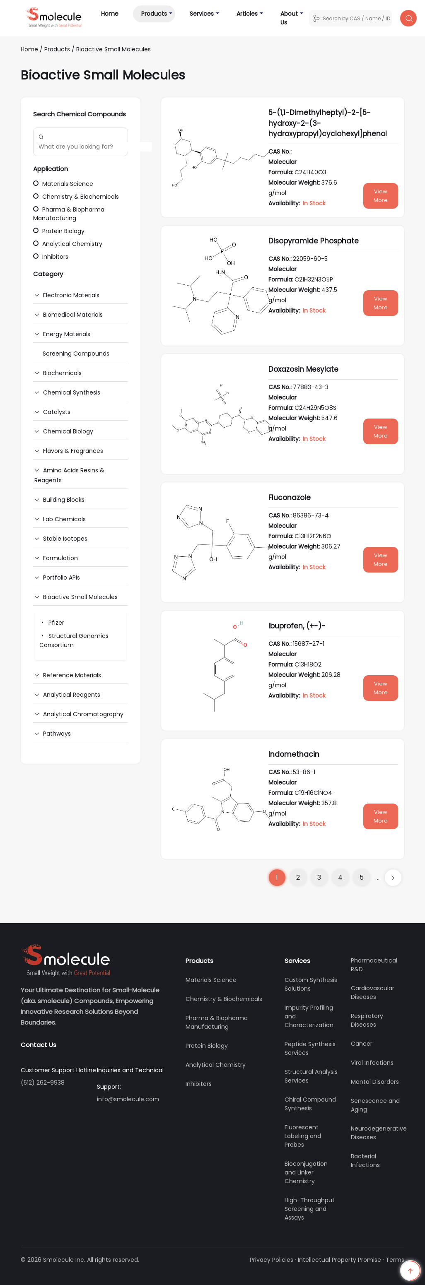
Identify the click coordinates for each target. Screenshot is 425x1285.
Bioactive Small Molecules (113, 49)
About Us (289, 18)
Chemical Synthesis (71, 392)
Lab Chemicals (64, 519)
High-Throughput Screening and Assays (310, 1209)
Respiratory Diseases (367, 1020)
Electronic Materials (71, 295)
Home (114, 13)
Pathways (57, 733)
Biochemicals (62, 373)
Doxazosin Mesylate (303, 369)
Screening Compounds (76, 353)
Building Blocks (64, 500)
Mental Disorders (375, 1082)
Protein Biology (59, 231)
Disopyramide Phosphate (313, 241)
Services (202, 14)
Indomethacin (293, 754)
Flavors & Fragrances (73, 451)
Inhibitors (50, 257)
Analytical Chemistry (67, 244)
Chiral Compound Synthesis (310, 1103)
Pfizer (51, 622)
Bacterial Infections (365, 1160)
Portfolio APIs (61, 577)
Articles (247, 14)
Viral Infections (372, 1063)
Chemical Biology (68, 431)
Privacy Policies (271, 1260)
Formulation (60, 558)
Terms (395, 1260)
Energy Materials (66, 334)
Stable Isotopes (65, 538)
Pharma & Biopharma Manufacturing (68, 213)
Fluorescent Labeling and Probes (303, 1136)
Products (154, 14)
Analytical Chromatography (83, 714)
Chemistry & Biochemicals (76, 197)
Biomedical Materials (73, 314)
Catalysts (56, 412)
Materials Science (63, 184)
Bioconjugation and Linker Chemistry (306, 1172)
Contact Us (38, 1044)
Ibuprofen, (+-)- (297, 626)
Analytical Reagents (71, 695)
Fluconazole (289, 498)
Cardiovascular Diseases (372, 992)
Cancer (361, 1044)
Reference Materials (72, 675)
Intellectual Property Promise (339, 1260)
